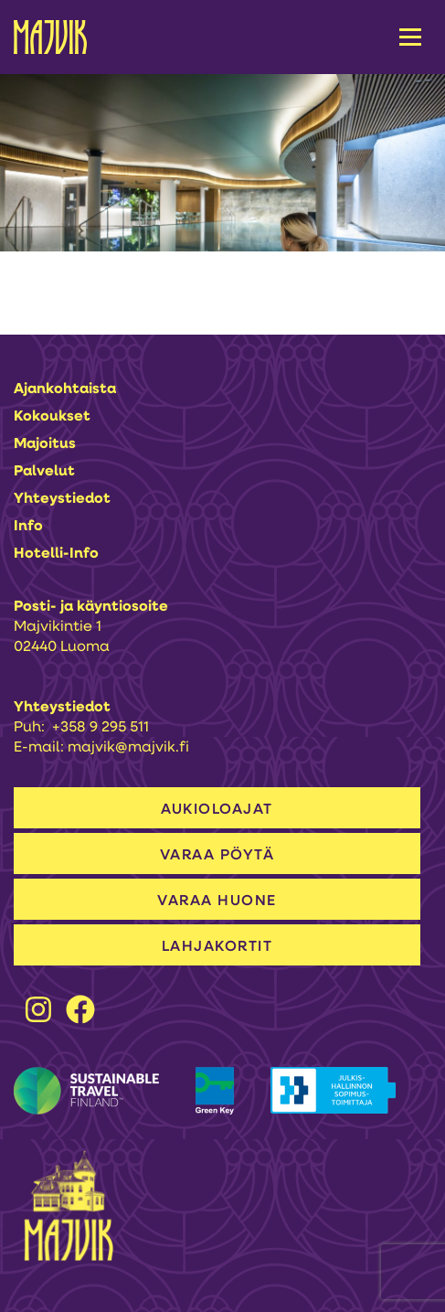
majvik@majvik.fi (128, 748)
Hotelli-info (56, 554)
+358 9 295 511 (100, 727)
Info (28, 526)
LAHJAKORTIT (217, 947)
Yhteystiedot (62, 499)
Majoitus (45, 444)
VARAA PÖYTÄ (217, 855)
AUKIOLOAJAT (217, 810)
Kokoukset (52, 417)
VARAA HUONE (217, 901)
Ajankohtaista (65, 389)
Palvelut (44, 471)
